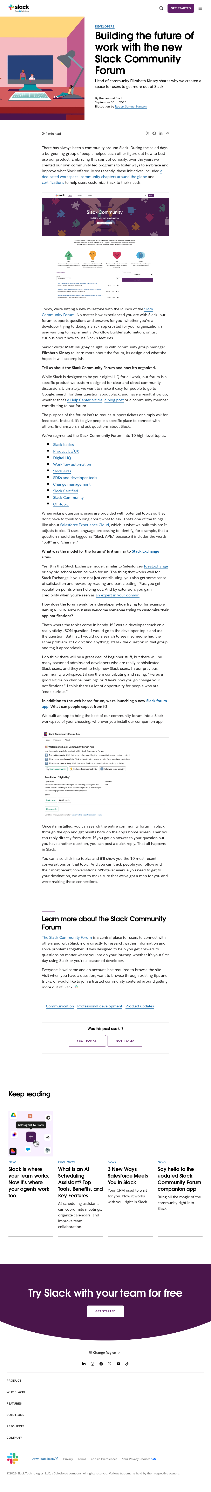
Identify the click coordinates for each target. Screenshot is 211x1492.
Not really (125, 1041)
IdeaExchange (156, 566)
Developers (105, 26)
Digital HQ (62, 457)
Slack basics (63, 444)
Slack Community (68, 497)
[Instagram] (92, 1364)
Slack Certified (65, 491)
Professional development (99, 1006)
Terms (82, 1459)
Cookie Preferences (104, 1459)
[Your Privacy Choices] (136, 1459)
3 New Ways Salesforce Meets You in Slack (128, 1176)
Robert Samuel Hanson (131, 106)
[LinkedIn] (84, 1364)
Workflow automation (72, 464)
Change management (71, 484)
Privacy (68, 1459)
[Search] (161, 8)
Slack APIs (62, 471)
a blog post (114, 400)
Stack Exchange (145, 551)
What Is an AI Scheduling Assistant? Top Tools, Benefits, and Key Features (80, 1182)
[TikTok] (127, 1364)
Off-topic (61, 504)
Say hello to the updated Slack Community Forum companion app (180, 1179)
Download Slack (45, 1459)
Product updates (139, 1006)
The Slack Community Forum (67, 937)
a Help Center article (85, 400)
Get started (181, 8)
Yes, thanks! (87, 1041)
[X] (110, 1364)
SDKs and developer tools (75, 477)
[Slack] (18, 8)
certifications (53, 182)
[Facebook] (101, 1364)
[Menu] (200, 8)
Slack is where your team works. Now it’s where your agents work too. (28, 1182)
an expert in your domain (117, 595)
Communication (60, 1006)
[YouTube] (118, 1364)
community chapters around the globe (114, 176)
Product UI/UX (66, 451)
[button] (105, 1352)
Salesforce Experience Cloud (84, 524)
